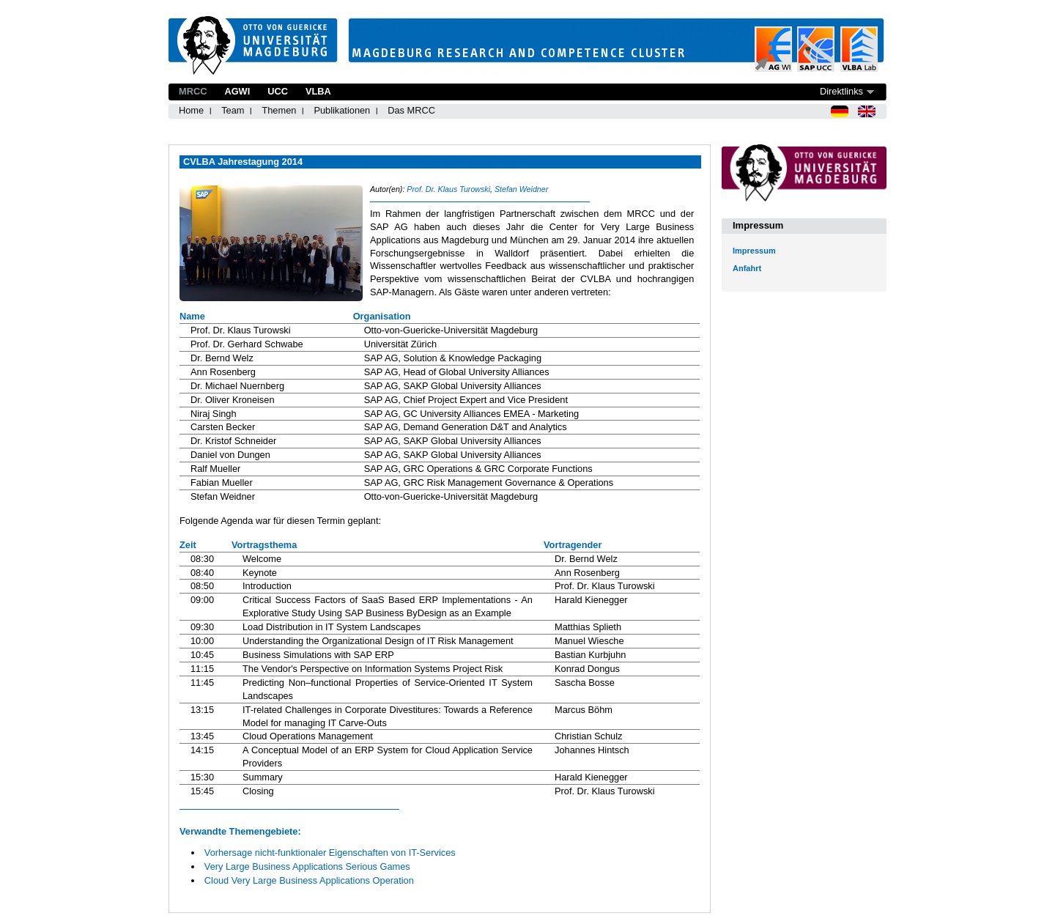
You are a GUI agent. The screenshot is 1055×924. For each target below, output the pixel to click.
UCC (277, 91)
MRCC (193, 91)
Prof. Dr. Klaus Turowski (448, 189)
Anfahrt (747, 268)
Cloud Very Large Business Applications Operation (309, 880)
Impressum (754, 250)
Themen (279, 110)
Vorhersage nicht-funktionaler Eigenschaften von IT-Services (330, 852)
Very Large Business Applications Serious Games (307, 866)
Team (232, 110)
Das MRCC (411, 110)
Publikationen (342, 110)
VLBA (318, 91)
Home (191, 110)
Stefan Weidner (521, 189)
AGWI (237, 91)
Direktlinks (841, 91)
